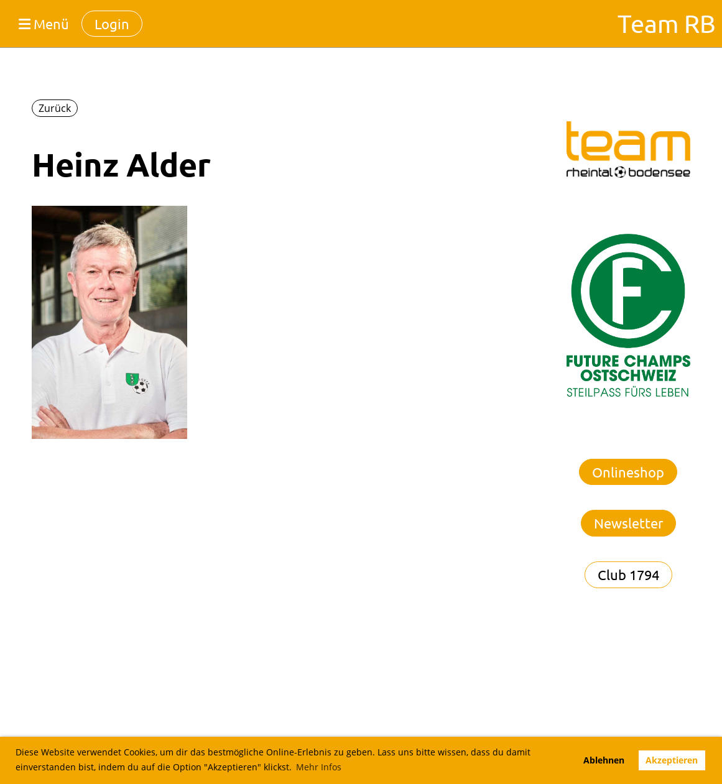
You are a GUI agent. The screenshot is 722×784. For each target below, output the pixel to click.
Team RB (667, 23)
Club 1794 (628, 574)
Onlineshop (628, 472)
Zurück (55, 108)
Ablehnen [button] (603, 760)
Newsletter (628, 523)
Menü (44, 24)
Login (112, 24)
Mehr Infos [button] (318, 767)
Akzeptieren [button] (672, 760)
